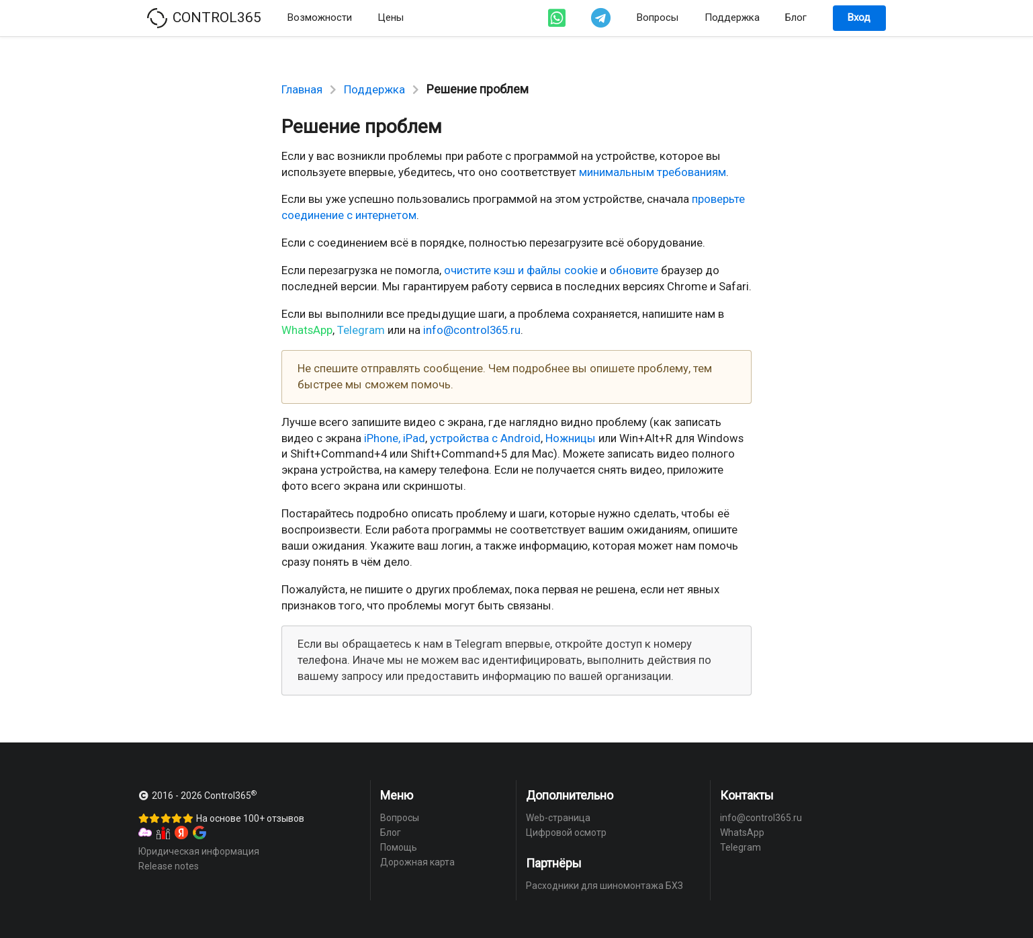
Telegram (361, 330)
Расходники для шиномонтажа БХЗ (604, 885)
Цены (390, 17)
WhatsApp (306, 330)
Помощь (398, 847)
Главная (301, 89)
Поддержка (732, 17)
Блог (796, 17)
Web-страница (558, 817)
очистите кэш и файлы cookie (521, 270)
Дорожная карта (417, 862)
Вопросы (657, 17)
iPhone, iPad (394, 438)
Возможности (319, 17)
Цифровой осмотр (566, 832)
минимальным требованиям (652, 172)
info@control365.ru (472, 330)
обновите (633, 270)
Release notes (168, 866)
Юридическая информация (198, 851)
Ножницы (570, 438)
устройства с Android (485, 438)
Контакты (747, 795)
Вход (859, 17)
